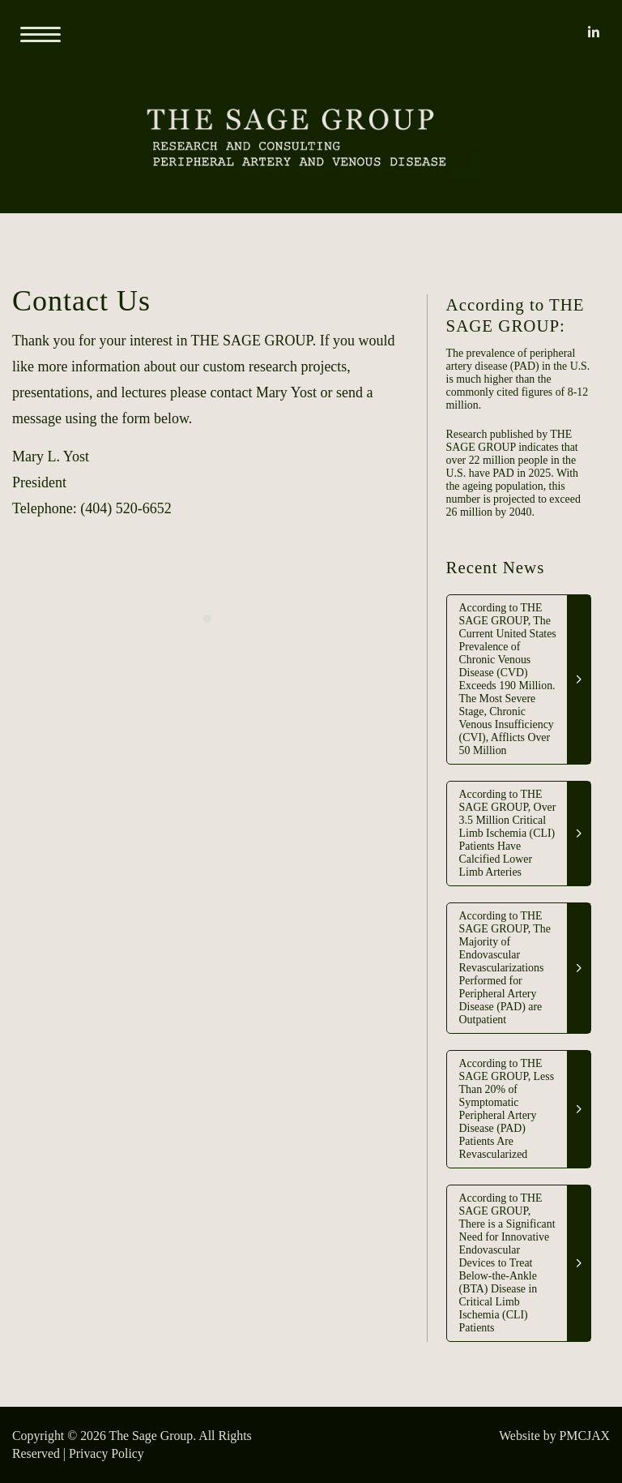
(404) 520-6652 (125, 508)
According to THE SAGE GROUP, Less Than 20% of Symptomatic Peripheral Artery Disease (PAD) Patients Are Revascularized (506, 1108)
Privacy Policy (106, 1453)
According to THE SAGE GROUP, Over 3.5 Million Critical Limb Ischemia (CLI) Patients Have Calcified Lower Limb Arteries (507, 833)
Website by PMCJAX (554, 1435)
